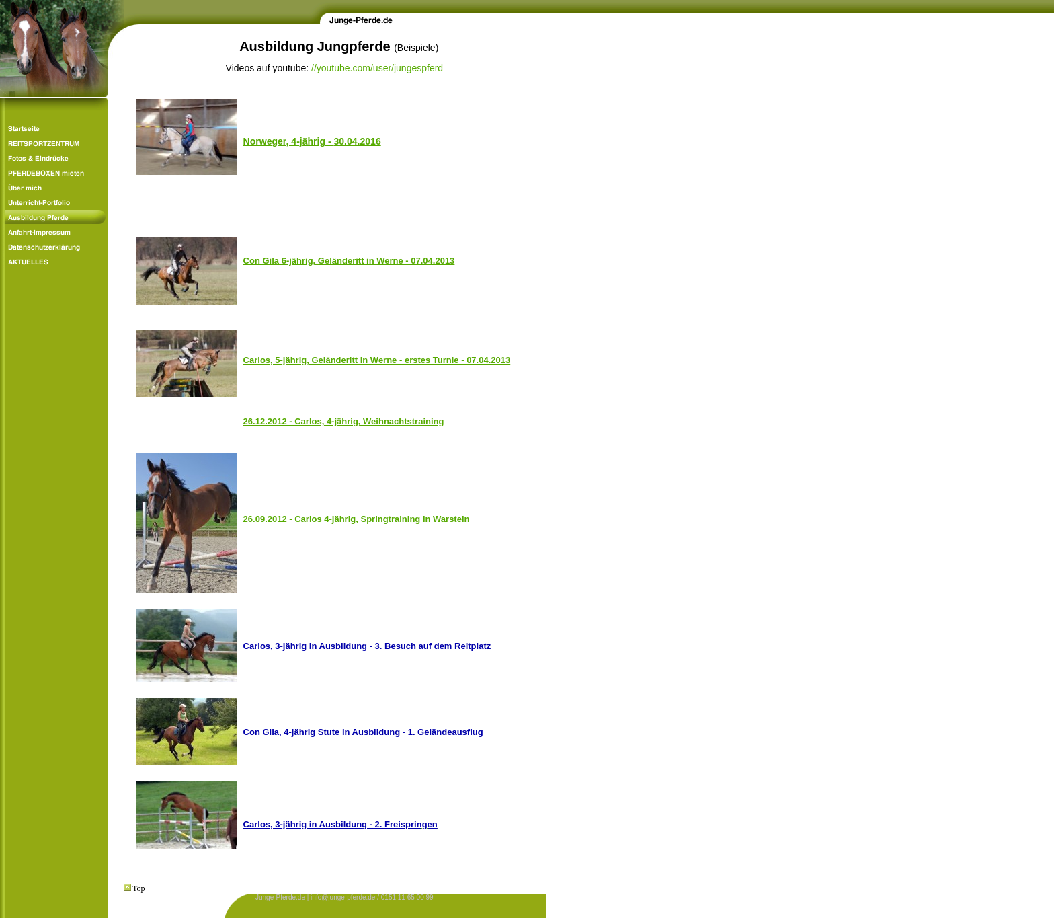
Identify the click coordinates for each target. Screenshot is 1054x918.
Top (134, 888)
